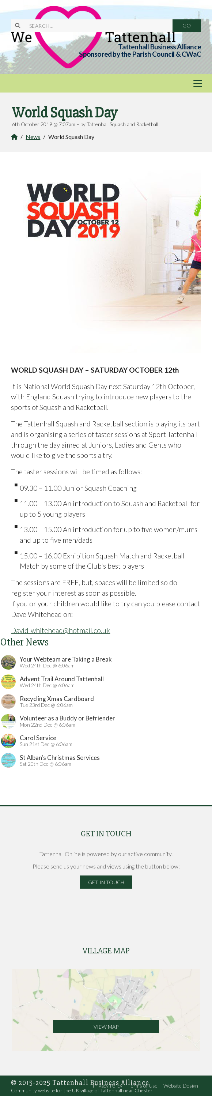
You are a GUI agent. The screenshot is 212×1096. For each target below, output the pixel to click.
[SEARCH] (96, 25)
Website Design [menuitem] (180, 1085)
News (33, 136)
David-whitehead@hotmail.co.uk (60, 630)
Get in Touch (106, 882)
